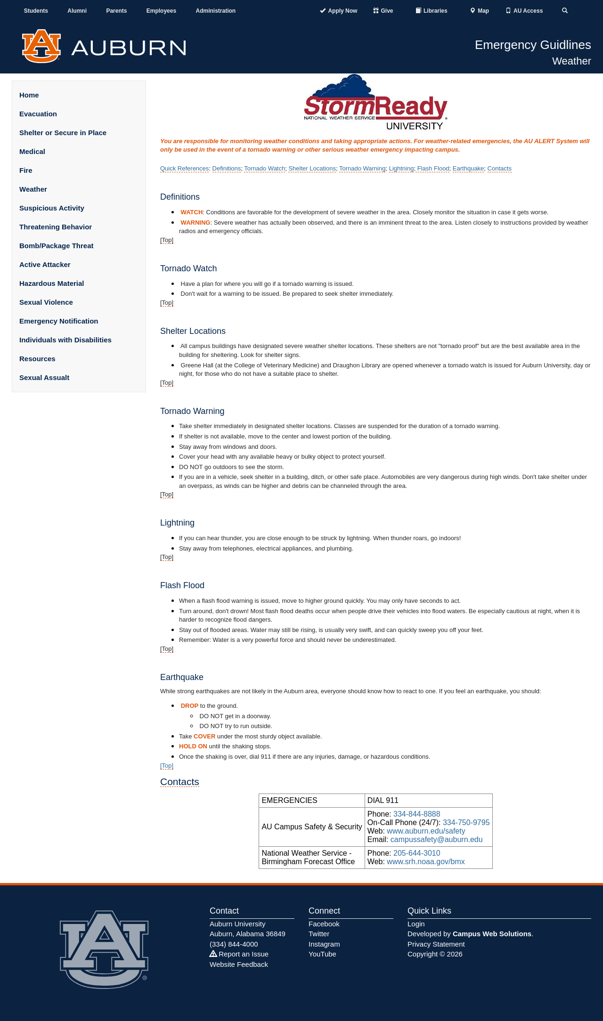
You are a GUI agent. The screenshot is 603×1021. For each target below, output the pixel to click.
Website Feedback (239, 964)
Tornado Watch (264, 168)
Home (29, 95)
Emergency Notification (58, 321)
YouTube (322, 954)
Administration (216, 11)
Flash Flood (432, 168)
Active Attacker (45, 264)
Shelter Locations (311, 168)
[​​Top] (166, 765)
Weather (571, 61)
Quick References (184, 168)
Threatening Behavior (55, 227)
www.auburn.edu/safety (426, 831)
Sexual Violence (46, 302)
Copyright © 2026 (435, 954)
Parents (116, 11)
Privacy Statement (436, 944)
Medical (32, 151)
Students (36, 11)
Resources (37, 359)
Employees (161, 11)
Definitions (226, 168)
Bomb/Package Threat (56, 246)
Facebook (324, 924)
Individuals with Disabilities (65, 340)
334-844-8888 (416, 814)
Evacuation (38, 114)
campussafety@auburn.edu (437, 839)
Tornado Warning (362, 168)
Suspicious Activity (51, 208)
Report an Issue (239, 954)
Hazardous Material (51, 283)
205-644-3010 (416, 853)
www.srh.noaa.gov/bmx (425, 862)
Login (416, 924)
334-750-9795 (466, 822)
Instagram (324, 944)
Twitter (319, 934)
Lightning (401, 168)
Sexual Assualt (44, 377)
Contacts (500, 168)
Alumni (77, 11)
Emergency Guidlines (533, 45)
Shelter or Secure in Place (62, 133)
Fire (26, 170)
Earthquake (468, 168)
